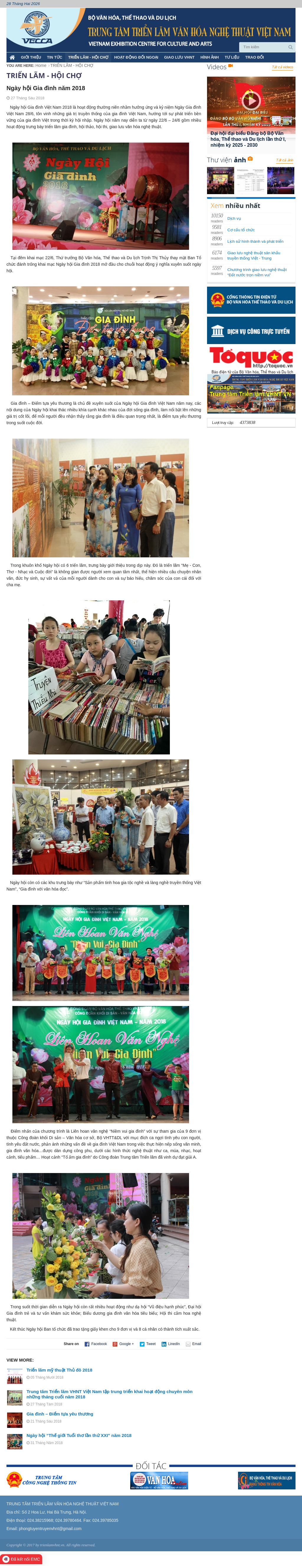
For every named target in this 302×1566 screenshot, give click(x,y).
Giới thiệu (31, 57)
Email (193, 1344)
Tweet (148, 1344)
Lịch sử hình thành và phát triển (255, 241)
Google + (123, 1344)
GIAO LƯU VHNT (179, 57)
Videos (220, 66)
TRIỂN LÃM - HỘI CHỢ (88, 57)
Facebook (96, 1344)
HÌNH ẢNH (210, 57)
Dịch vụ (234, 218)
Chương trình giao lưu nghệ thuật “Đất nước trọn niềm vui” (257, 272)
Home (40, 65)
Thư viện (229, 159)
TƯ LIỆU (232, 57)
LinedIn (171, 1344)
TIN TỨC (54, 57)
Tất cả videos (282, 67)
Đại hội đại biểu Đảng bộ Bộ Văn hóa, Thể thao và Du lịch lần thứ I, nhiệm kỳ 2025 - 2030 (248, 139)
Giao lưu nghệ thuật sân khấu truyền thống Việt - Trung (253, 255)
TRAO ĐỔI (254, 57)
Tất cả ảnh (284, 160)
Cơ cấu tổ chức (241, 230)
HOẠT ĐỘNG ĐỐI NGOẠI (136, 57)
